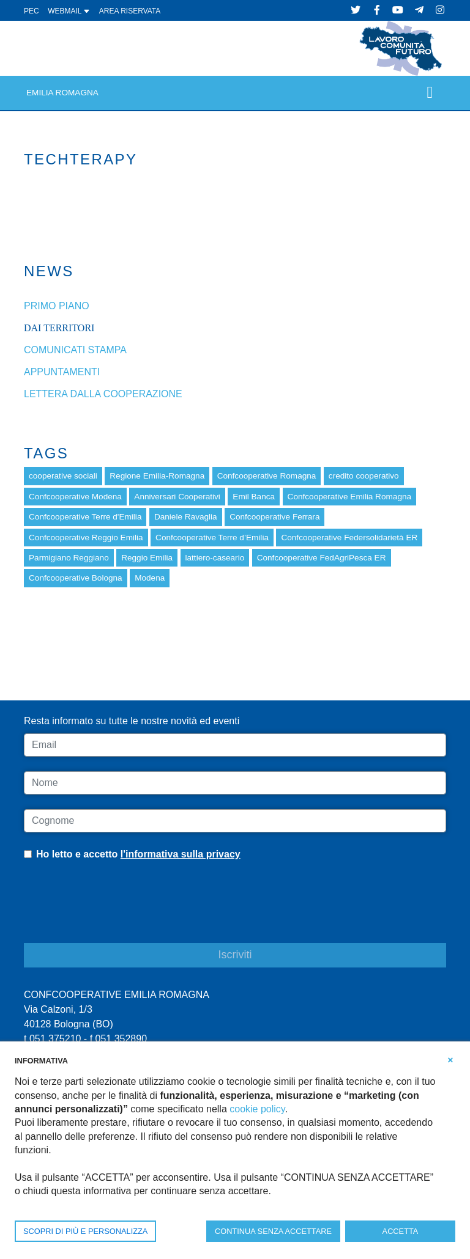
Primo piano (56, 306)
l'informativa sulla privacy (181, 854)
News (49, 271)
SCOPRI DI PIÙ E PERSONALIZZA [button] (85, 1231)
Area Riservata (129, 11)
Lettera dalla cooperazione (103, 394)
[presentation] (117, 911)
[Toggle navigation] (430, 92)
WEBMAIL (69, 11)
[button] (450, 1059)
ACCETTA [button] (400, 1231)
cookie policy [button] (257, 1109)
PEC (31, 11)
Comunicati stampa (75, 350)
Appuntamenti (62, 372)
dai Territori (59, 328)
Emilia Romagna (62, 92)
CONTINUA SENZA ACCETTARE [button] (273, 1231)
